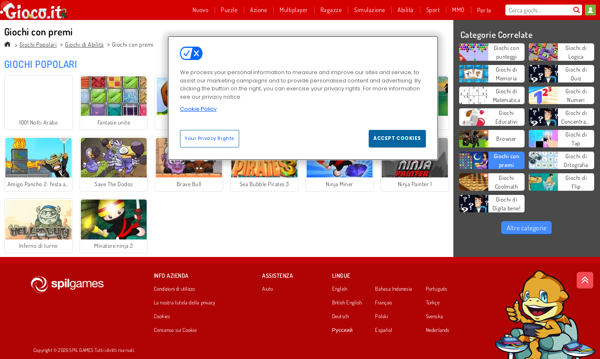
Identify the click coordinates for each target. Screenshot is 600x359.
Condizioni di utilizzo (174, 289)
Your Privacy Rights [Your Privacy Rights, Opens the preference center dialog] (210, 138)
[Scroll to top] (585, 280)
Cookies (162, 316)
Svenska (434, 316)
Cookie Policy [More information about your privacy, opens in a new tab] (198, 109)
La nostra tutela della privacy (184, 303)
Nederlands (438, 330)
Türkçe (433, 303)
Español (383, 330)
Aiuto (267, 289)
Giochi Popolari (38, 44)
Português (437, 289)
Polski (381, 316)
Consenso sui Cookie (175, 330)
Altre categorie (526, 228)
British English (347, 303)
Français (383, 303)
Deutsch (340, 316)
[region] (303, 98)
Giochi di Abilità (84, 44)
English (340, 289)
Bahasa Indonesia (393, 289)
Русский (342, 330)
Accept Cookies (397, 138)
